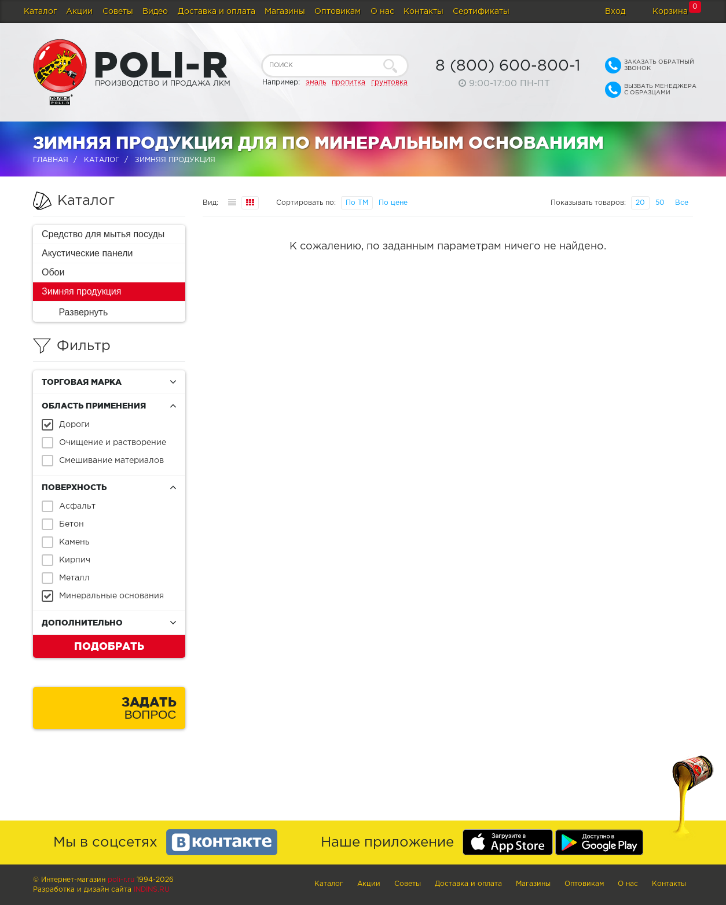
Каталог (40, 11)
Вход (615, 11)
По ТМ (357, 203)
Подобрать (109, 646)
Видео (155, 11)
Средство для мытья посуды (103, 234)
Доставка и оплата (216, 11)
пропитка (348, 82)
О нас (382, 11)
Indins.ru (152, 889)
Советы (117, 11)
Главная (50, 160)
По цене (393, 203)
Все (681, 203)
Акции (79, 11)
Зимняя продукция (81, 291)
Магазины (285, 11)
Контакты (423, 11)
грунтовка (389, 82)
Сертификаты (481, 11)
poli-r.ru (121, 880)
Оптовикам (337, 11)
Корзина (670, 11)
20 (640, 203)
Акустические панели (87, 253)
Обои (53, 272)
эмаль (316, 82)
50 (660, 203)
